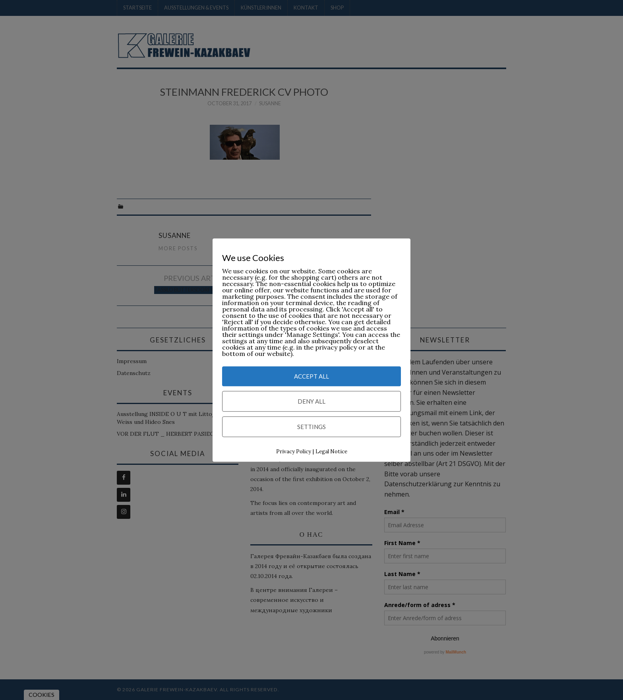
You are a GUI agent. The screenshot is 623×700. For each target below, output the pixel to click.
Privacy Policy (293, 452)
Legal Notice (331, 452)
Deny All (311, 401)
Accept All (311, 376)
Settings (311, 427)
